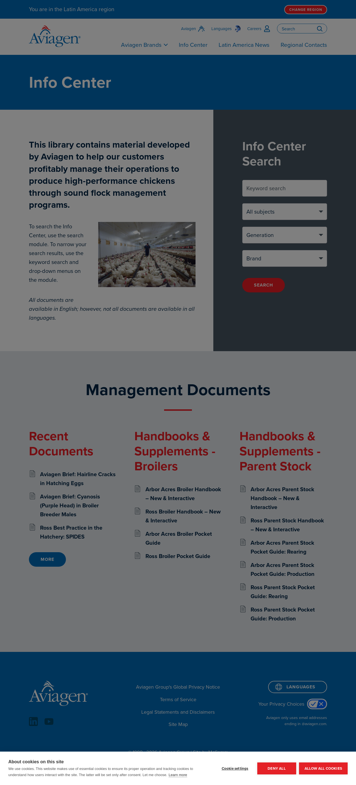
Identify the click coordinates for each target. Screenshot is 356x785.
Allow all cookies (323, 768)
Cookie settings (235, 768)
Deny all (277, 768)
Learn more (178, 775)
